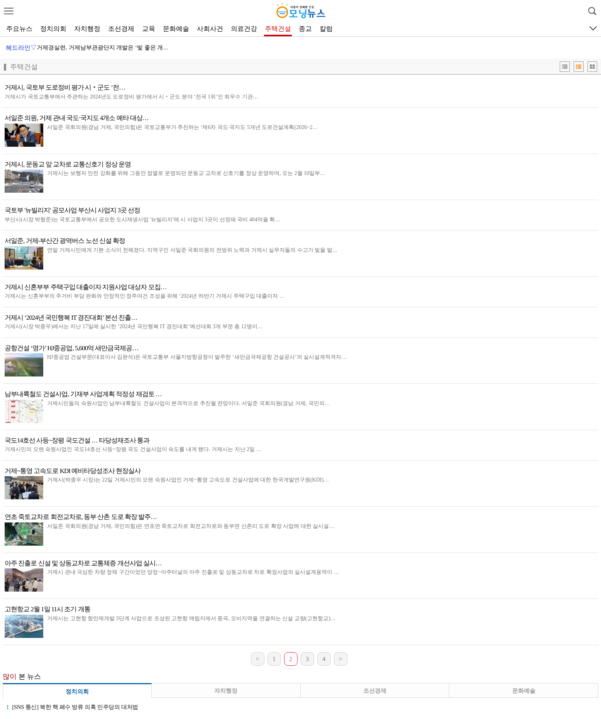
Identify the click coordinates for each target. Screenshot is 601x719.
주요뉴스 (19, 28)
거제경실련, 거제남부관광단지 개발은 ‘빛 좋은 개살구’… (110, 47)
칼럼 (326, 28)
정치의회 (53, 28)
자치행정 (87, 28)
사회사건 (210, 28)
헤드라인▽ (21, 47)
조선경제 (121, 28)
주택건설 (278, 28)
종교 (305, 28)
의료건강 (244, 28)
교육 (148, 28)
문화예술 (176, 28)
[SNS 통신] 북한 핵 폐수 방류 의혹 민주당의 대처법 (72, 707)
